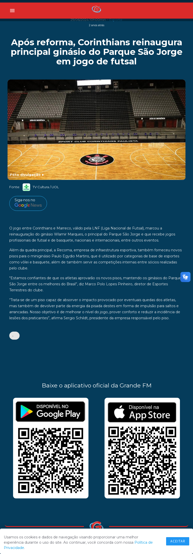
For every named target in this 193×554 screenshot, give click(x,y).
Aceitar (177, 541)
